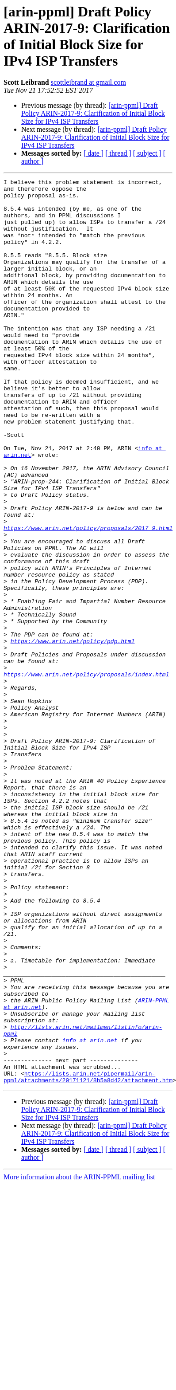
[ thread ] (118, 153)
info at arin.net (90, 1213)
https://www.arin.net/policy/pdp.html (73, 734)
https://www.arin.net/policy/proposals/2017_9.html (88, 598)
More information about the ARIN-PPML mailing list (79, 1358)
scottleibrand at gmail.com (88, 82)
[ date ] (93, 153)
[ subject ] (147, 153)
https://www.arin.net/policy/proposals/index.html (86, 774)
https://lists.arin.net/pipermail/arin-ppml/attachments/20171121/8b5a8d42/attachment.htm (88, 1257)
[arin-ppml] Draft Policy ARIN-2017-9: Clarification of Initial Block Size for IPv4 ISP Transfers (93, 113)
